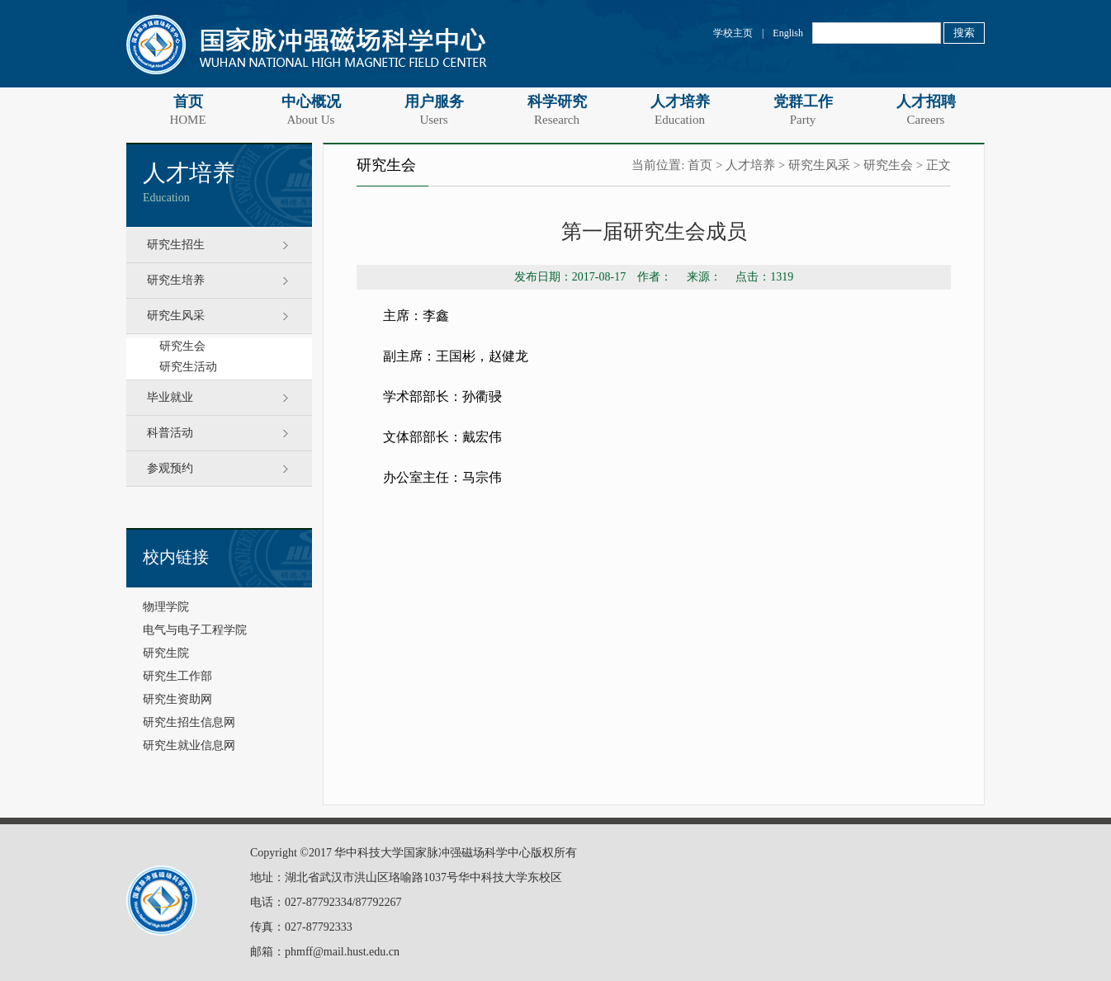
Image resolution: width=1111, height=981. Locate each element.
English (788, 33)
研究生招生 (176, 244)
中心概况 (310, 109)
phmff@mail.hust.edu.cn (342, 952)
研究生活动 (188, 367)
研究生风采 (176, 315)
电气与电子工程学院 (195, 630)
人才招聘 (925, 109)
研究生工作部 (177, 676)
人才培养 (679, 109)
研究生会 (182, 346)
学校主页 (733, 33)
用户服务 (433, 109)
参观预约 (170, 468)
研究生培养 (176, 280)
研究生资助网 (177, 699)
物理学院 (166, 607)
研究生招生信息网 (189, 722)
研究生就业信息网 (189, 745)
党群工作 (802, 109)
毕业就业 (170, 397)
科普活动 (170, 433)
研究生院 (166, 653)
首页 (187, 109)
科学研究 (556, 109)
